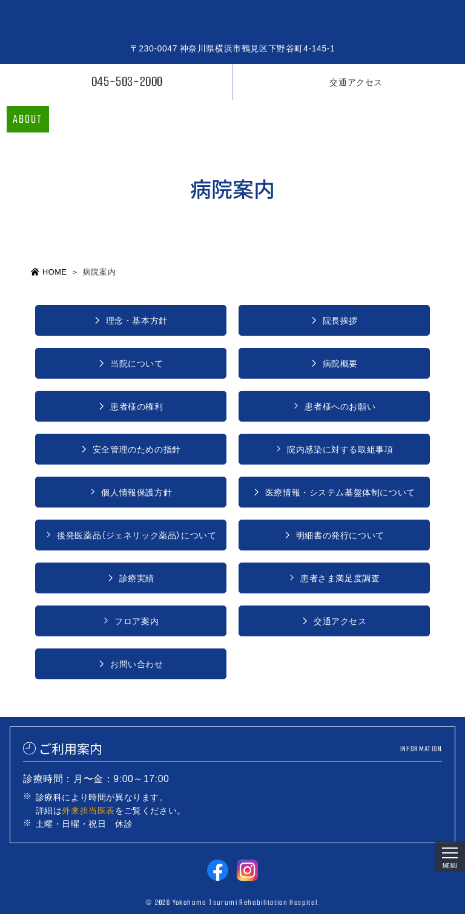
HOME (54, 271)
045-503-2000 (127, 81)
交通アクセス (356, 82)
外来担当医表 (88, 810)
